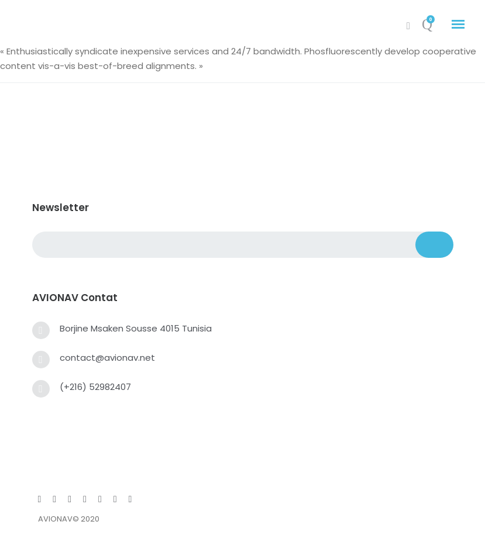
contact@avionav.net (107, 357)
